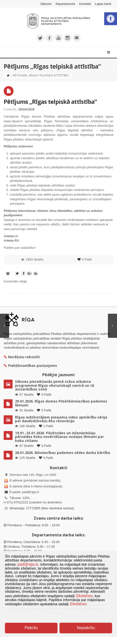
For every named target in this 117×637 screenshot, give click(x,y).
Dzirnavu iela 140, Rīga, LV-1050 (33, 475)
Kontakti (85, 4)
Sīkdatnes (84, 596)
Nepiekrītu (86, 628)
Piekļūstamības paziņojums (30, 365)
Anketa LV (11, 236)
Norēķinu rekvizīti (22, 357)
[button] (110, 18)
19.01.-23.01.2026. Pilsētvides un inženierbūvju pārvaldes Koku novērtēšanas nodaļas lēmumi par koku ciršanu (59, 437)
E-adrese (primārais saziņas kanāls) (35, 480)
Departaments (65, 4)
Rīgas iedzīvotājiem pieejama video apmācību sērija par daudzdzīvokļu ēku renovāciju (61, 419)
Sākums (46, 4)
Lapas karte (103, 4)
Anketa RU (11, 240)
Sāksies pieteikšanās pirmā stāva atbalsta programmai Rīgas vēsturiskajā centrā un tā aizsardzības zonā (54, 385)
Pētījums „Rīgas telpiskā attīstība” (50, 101)
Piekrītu (31, 628)
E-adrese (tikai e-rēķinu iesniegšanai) (35, 486)
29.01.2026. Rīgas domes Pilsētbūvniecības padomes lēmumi (61, 403)
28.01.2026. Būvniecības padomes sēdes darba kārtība (62, 452)
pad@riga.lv (30, 492)
